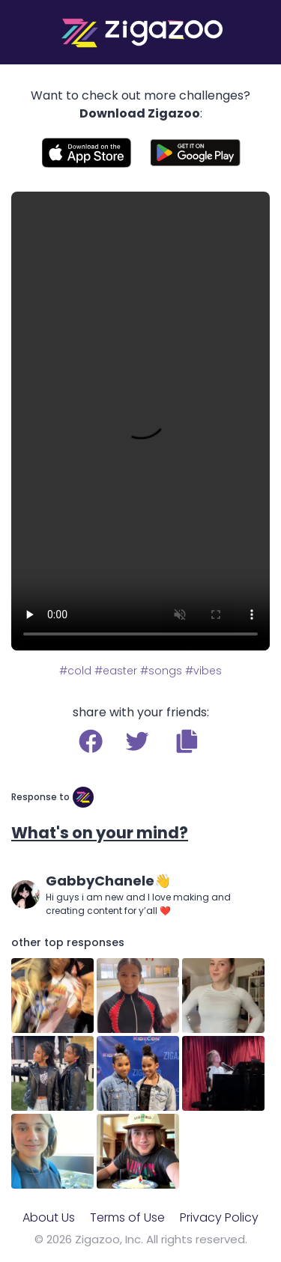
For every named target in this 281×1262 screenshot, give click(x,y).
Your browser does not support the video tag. (140, 421)
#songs (161, 670)
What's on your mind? (99, 833)
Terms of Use (127, 1217)
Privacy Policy (219, 1217)
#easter (115, 670)
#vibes (203, 670)
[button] (187, 741)
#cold (75, 670)
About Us (48, 1217)
